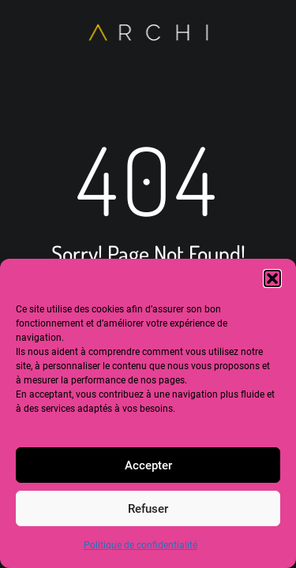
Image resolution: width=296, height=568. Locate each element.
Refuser (148, 509)
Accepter (148, 465)
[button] (272, 278)
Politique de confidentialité (140, 545)
